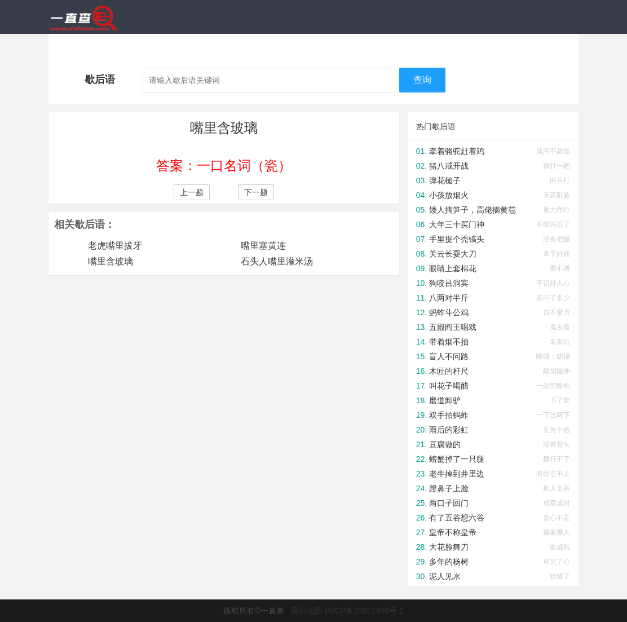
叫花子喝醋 (449, 385)
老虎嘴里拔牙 (115, 245)
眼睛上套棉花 (452, 268)
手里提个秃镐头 (456, 239)
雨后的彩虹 (449, 429)
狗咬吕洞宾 (449, 283)
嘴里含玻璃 (110, 261)
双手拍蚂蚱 (449, 415)
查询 (422, 80)
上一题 (192, 192)
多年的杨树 (449, 561)
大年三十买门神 (456, 224)
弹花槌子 (445, 180)
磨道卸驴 (445, 400)
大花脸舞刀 (449, 547)
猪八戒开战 (449, 165)
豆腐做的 (445, 444)
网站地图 (307, 610)
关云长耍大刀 (452, 253)
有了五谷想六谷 (456, 517)
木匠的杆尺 (449, 371)
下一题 (256, 192)
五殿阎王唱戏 (452, 327)
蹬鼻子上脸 (449, 488)
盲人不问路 (449, 356)
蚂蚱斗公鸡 (449, 312)
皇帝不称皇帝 (452, 532)
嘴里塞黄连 (263, 245)
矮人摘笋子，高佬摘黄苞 (472, 209)
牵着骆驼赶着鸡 (456, 151)
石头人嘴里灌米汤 (277, 261)
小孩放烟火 (449, 195)
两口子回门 (449, 503)
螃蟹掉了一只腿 (456, 459)
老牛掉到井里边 (456, 473)
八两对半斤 (449, 297)
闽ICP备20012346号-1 (364, 610)
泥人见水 (445, 576)
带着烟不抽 (449, 341)
